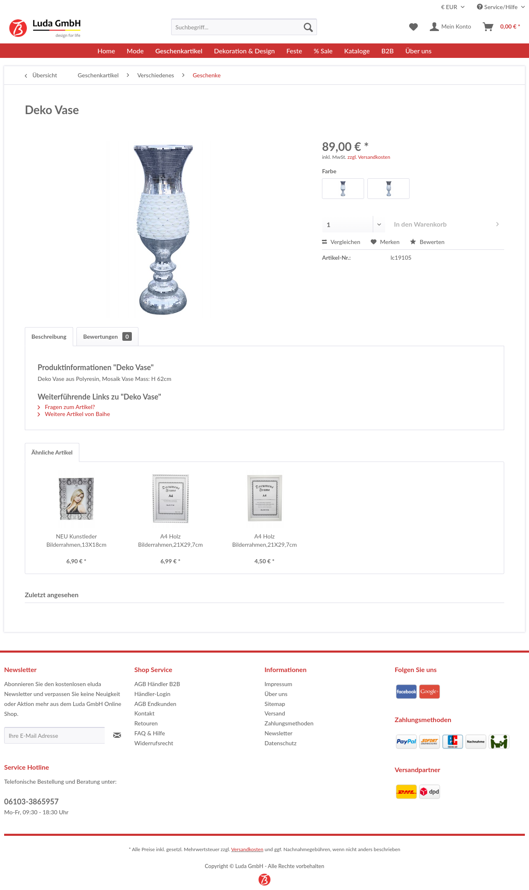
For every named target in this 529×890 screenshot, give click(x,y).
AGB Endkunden (155, 703)
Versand (274, 713)
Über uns (276, 693)
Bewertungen (107, 336)
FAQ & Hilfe (149, 733)
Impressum (278, 683)
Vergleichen (341, 241)
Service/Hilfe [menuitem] (498, 6)
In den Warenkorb (446, 223)
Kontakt (144, 713)
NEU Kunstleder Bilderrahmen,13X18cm (76, 540)
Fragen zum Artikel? (66, 406)
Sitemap (274, 703)
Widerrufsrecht (153, 742)
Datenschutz (280, 742)
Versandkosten (247, 849)
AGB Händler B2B (157, 683)
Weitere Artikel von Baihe (74, 413)
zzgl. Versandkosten (369, 157)
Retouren (146, 723)
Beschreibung (49, 336)
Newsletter (278, 733)
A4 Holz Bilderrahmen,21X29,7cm (170, 540)
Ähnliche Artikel (52, 452)
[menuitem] (244, 27)
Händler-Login (152, 693)
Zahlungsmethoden (289, 723)
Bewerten (427, 241)
